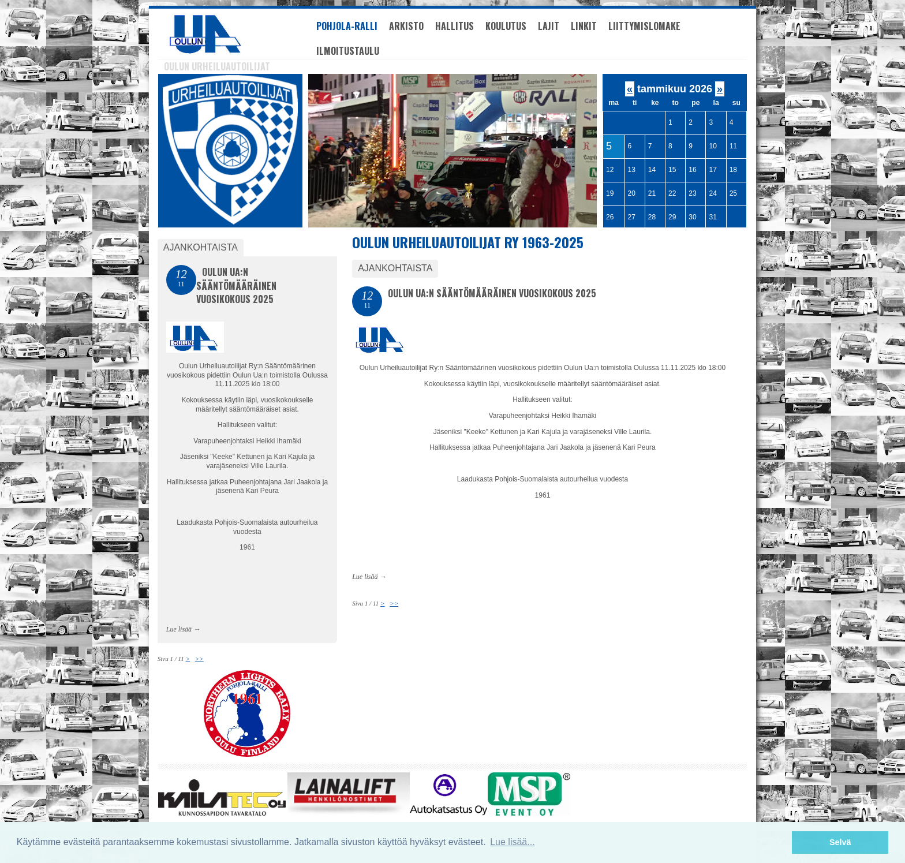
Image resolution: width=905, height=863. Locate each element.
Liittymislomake (644, 26)
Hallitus (454, 26)
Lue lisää (364, 577)
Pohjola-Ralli (346, 26)
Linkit (584, 26)
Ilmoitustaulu (347, 51)
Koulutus (505, 26)
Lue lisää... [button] (512, 842)
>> (394, 603)
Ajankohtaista (395, 268)
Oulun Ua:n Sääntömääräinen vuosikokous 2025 (492, 293)
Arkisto (406, 26)
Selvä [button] (840, 842)
